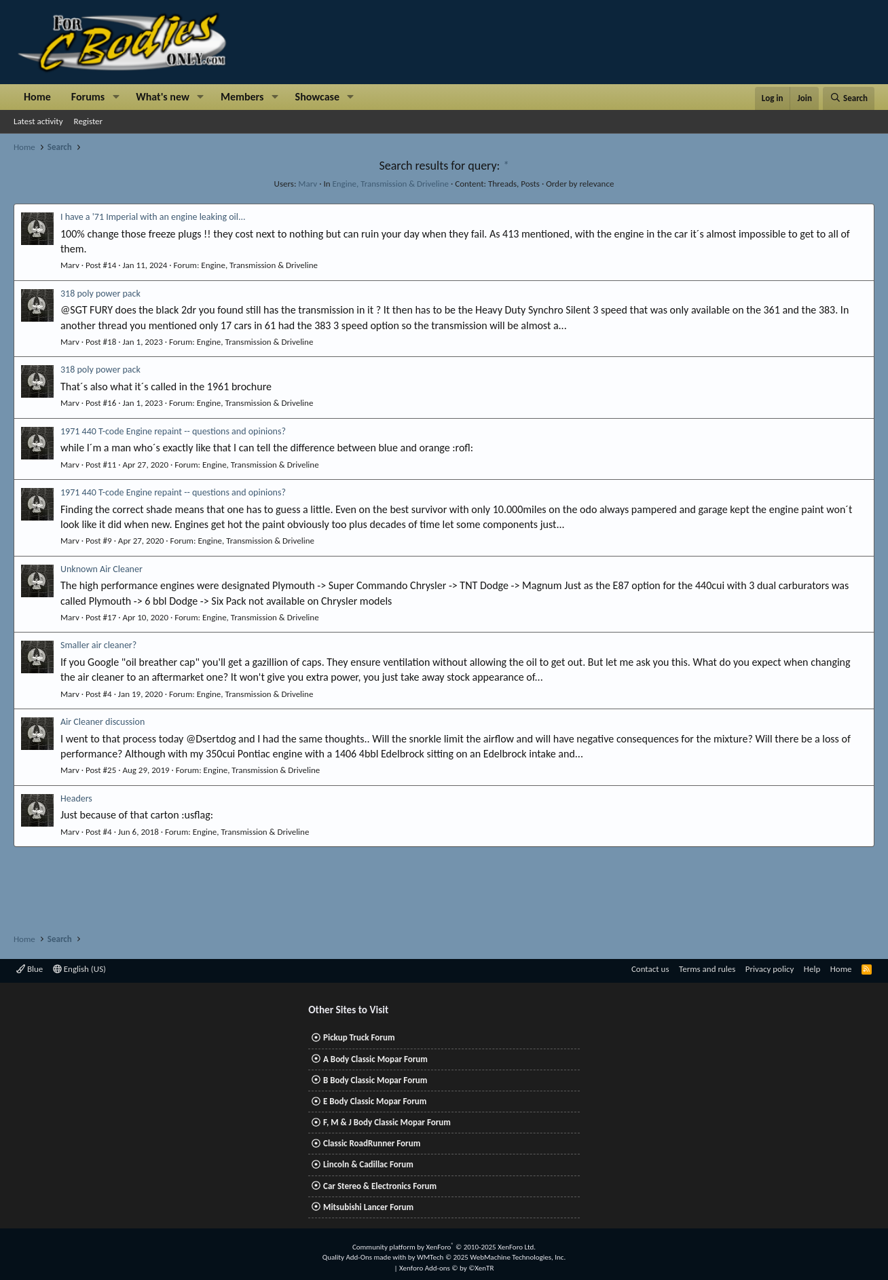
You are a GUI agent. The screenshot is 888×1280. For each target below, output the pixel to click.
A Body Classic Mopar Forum (375, 1059)
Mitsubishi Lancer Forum (368, 1207)
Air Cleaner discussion (102, 722)
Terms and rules (707, 969)
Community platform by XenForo (444, 1247)
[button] (116, 97)
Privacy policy (769, 969)
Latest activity (38, 121)
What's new (162, 96)
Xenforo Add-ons (446, 1268)
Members (242, 96)
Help (812, 969)
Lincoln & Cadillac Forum (368, 1164)
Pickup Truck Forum (358, 1037)
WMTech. (491, 1257)
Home (37, 96)
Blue (29, 969)
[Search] (848, 98)
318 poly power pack (100, 293)
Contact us (650, 969)
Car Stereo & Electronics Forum (380, 1186)
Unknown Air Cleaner (101, 569)
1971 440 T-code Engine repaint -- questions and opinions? (173, 431)
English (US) (79, 969)
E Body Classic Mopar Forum (374, 1101)
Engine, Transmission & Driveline (390, 183)
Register (88, 121)
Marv (307, 183)
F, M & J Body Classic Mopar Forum (387, 1122)
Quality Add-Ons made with (365, 1257)
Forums (88, 96)
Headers (76, 798)
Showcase (317, 96)
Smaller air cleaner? (98, 645)
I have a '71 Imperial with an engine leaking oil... (153, 217)
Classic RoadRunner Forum (371, 1143)
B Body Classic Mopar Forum (375, 1080)
